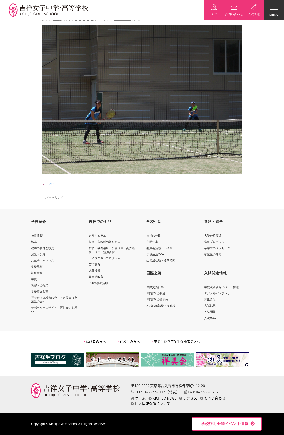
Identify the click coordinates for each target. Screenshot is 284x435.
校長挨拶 (37, 235)
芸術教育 (94, 264)
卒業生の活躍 (212, 254)
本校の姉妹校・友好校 (160, 305)
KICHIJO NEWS (162, 398)
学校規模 (37, 266)
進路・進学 (213, 222)
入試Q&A (210, 318)
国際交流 (154, 273)
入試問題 (210, 312)
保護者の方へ (95, 341)
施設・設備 (38, 254)
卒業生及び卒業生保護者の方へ (176, 341)
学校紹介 (38, 222)
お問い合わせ (212, 398)
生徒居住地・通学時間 (160, 260)
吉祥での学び (100, 222)
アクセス (188, 398)
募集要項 (210, 299)
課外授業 (94, 270)
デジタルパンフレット (218, 293)
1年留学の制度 (155, 293)
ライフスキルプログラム (104, 258)
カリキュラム (97, 235)
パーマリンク (54, 197)
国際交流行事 (155, 287)
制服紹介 (37, 273)
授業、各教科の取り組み (104, 242)
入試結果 (210, 305)
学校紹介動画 (39, 291)
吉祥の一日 (153, 235)
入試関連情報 (215, 273)
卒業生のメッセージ (217, 248)
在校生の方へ (129, 341)
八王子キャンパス (42, 260)
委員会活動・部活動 (159, 248)
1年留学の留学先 (157, 299)
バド (52, 184)
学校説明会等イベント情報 (221, 287)
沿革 (34, 242)
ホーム (138, 398)
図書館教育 (96, 277)
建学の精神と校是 (42, 248)
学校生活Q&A (155, 254)
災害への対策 (39, 285)
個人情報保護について (150, 403)
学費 (34, 279)
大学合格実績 (212, 235)
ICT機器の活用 (98, 283)
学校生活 (154, 222)
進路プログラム (214, 242)
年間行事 (152, 242)
